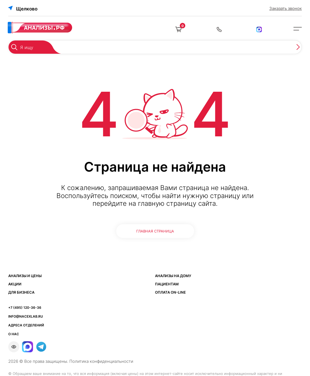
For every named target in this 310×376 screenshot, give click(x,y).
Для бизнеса (21, 292)
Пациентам (167, 284)
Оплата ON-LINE (170, 292)
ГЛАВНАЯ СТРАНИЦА (155, 231)
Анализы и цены (25, 276)
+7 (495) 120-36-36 (24, 307)
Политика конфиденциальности (101, 361)
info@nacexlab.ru (25, 316)
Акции (14, 284)
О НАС (13, 334)
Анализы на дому (173, 276)
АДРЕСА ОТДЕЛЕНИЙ (26, 325)
